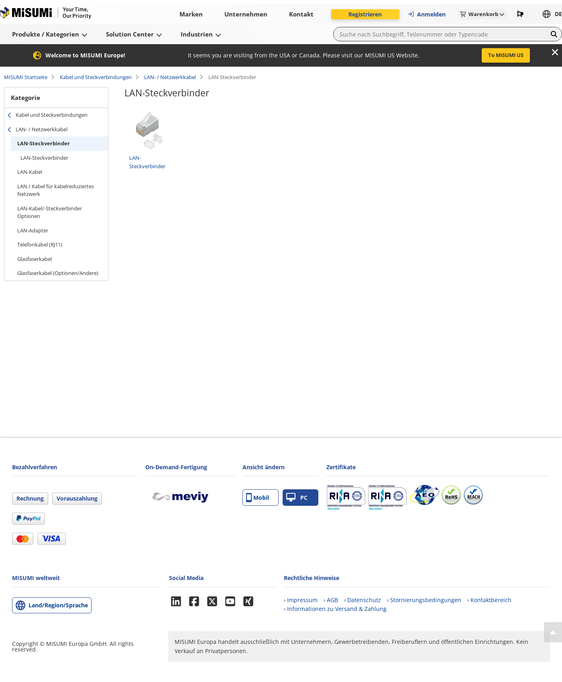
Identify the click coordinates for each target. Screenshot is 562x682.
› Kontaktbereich (489, 600)
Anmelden (426, 14)
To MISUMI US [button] (505, 55)
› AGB (331, 600)
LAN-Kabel (29, 171)
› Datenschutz (362, 600)
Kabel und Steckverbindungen (96, 77)
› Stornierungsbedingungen (424, 600)
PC (296, 497)
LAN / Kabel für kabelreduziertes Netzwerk (55, 190)
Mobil (257, 497)
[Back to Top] (553, 632)
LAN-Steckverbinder (43, 143)
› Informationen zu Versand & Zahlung (335, 609)
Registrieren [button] (365, 14)
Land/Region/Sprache (58, 605)
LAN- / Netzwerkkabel (170, 77)
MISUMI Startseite (25, 77)
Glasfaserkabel (34, 259)
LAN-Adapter (32, 230)
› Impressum (301, 600)
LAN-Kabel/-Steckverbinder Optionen (49, 212)
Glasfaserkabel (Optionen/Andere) (57, 273)
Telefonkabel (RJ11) (39, 244)
